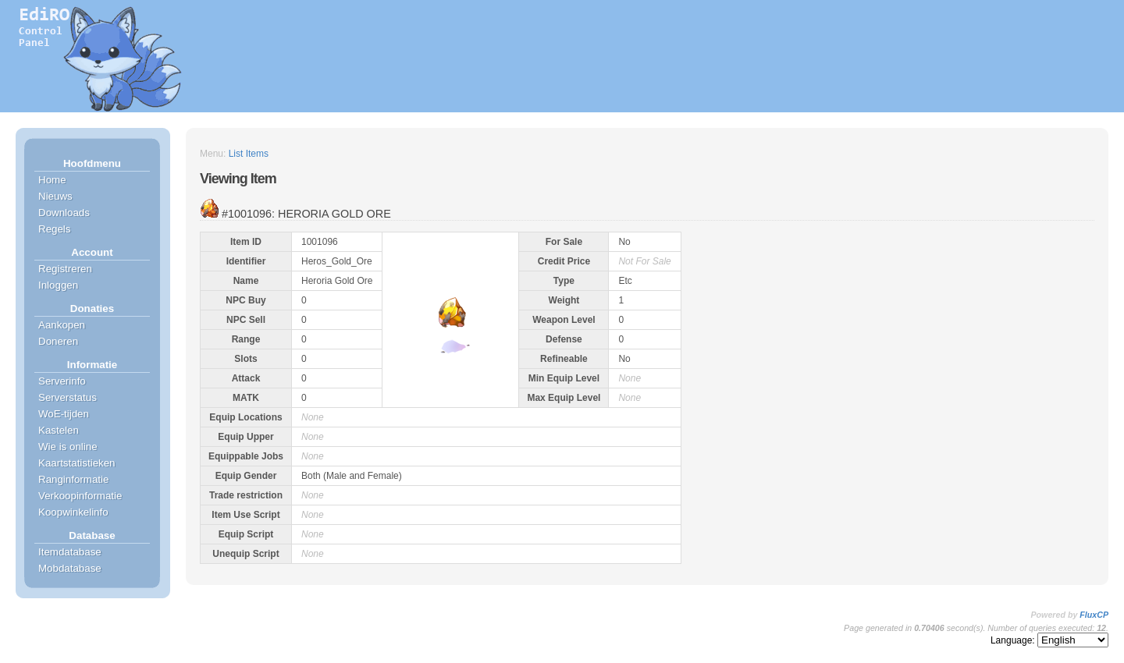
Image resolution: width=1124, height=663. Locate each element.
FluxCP (1094, 614)
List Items (249, 153)
